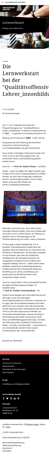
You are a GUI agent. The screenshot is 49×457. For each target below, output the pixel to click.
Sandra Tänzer (33, 424)
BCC (7, 133)
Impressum (7, 448)
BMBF (28, 138)
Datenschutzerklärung (11, 445)
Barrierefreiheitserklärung (13, 442)
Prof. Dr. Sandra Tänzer (25, 166)
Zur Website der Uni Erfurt (15, 2)
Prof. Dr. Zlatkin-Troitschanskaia (20, 290)
